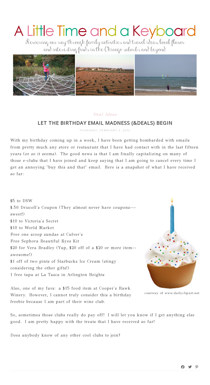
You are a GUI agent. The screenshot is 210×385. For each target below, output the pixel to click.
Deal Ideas (105, 114)
